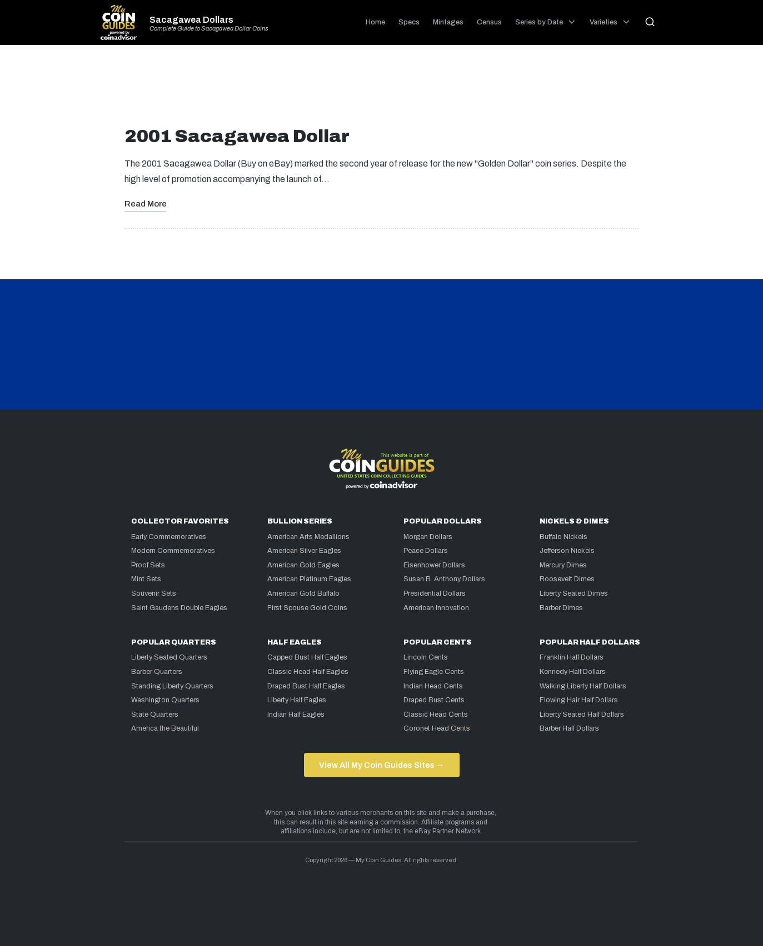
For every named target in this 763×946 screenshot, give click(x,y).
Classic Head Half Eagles (307, 672)
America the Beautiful (165, 728)
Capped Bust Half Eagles (307, 657)
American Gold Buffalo (303, 593)
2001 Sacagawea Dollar (237, 136)
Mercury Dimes (563, 565)
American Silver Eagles (304, 551)
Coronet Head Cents (436, 728)
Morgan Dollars (427, 537)
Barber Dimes (561, 608)
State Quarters (154, 714)
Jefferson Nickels (567, 551)
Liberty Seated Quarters (169, 657)
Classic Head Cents (435, 714)
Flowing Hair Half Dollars (579, 700)
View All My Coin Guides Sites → (381, 765)
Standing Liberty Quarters (172, 686)
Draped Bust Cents (434, 700)
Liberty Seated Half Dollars (582, 714)
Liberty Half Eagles (296, 700)
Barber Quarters (156, 672)
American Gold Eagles (303, 565)
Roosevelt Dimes (567, 579)
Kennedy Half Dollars (573, 672)
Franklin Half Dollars (572, 657)
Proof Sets (148, 565)
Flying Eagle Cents (433, 672)
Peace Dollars (425, 551)
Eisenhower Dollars (434, 565)
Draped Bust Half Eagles (306, 686)
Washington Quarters (165, 700)
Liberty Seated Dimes (574, 593)
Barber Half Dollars (569, 728)
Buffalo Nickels (563, 537)
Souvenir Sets (153, 593)
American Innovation (436, 608)
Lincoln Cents (425, 657)
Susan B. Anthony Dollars (444, 579)
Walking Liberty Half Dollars (583, 686)
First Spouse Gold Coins (307, 608)
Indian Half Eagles (296, 714)
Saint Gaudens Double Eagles (179, 608)
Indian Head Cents (433, 686)
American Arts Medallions (308, 537)
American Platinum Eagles (309, 579)
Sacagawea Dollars (191, 20)
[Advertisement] (381, 90)
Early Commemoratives (168, 537)
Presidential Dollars (434, 593)
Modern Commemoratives (173, 551)
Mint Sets (146, 579)
